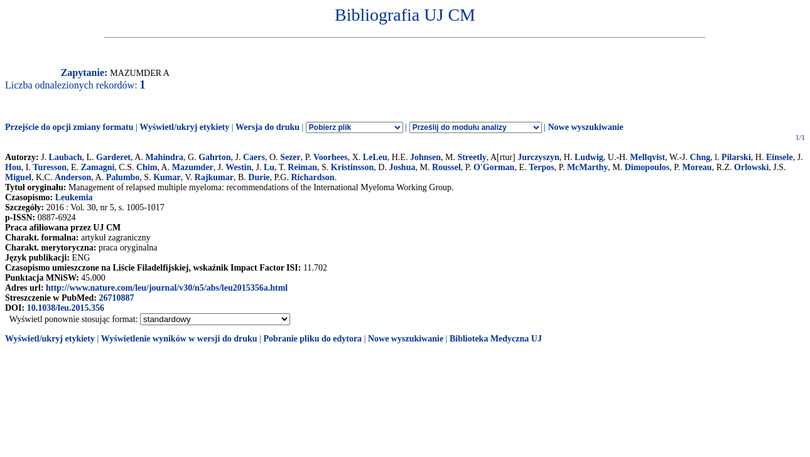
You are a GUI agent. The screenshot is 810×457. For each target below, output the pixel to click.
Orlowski (751, 167)
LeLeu (375, 157)
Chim (146, 167)
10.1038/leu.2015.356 (65, 308)
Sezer (290, 157)
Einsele (779, 157)
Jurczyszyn (538, 157)
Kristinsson (352, 167)
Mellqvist (647, 157)
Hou (13, 167)
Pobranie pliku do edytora (312, 338)
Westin (238, 167)
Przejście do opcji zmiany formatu (69, 127)
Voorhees (330, 157)
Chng (700, 157)
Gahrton (214, 157)
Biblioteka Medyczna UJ (496, 338)
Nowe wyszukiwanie (585, 127)
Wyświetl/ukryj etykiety (184, 127)
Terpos (541, 167)
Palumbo (123, 177)
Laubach (65, 157)
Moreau (696, 167)
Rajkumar (214, 177)
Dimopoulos (647, 167)
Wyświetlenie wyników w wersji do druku (179, 338)
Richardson (312, 177)
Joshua (402, 167)
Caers (254, 157)
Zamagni (98, 167)
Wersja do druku (267, 127)
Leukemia (74, 197)
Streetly (471, 157)
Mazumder (192, 167)
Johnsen (425, 157)
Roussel (446, 167)
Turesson (50, 167)
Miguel (18, 177)
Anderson (73, 177)
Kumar (167, 177)
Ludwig (589, 157)
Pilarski (736, 157)
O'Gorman (493, 167)
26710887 (116, 298)
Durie (258, 177)
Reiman (302, 167)
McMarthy (587, 167)
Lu (269, 167)
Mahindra (164, 157)
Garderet (113, 157)
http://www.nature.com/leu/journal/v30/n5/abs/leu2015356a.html (167, 288)
